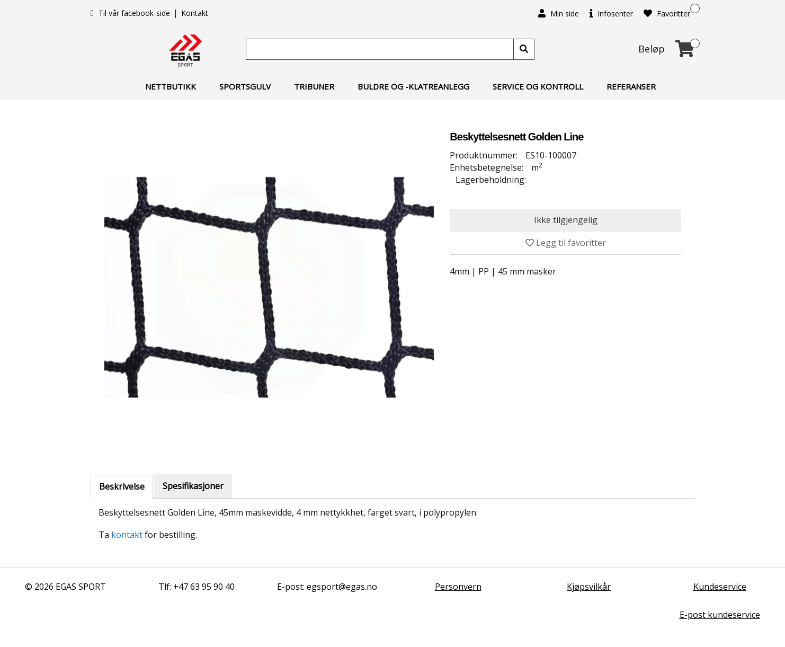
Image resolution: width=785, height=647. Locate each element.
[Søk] (381, 49)
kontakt (126, 534)
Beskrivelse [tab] (122, 486)
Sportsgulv (245, 86)
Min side (558, 13)
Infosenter (611, 13)
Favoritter (667, 13)
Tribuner (314, 86)
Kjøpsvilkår (589, 586)
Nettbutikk (170, 86)
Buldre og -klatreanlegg (413, 86)
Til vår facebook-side (131, 13)
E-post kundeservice (720, 615)
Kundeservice (719, 586)
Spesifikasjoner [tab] (193, 486)
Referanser (631, 86)
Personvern (458, 586)
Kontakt (194, 13)
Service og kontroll (538, 86)
